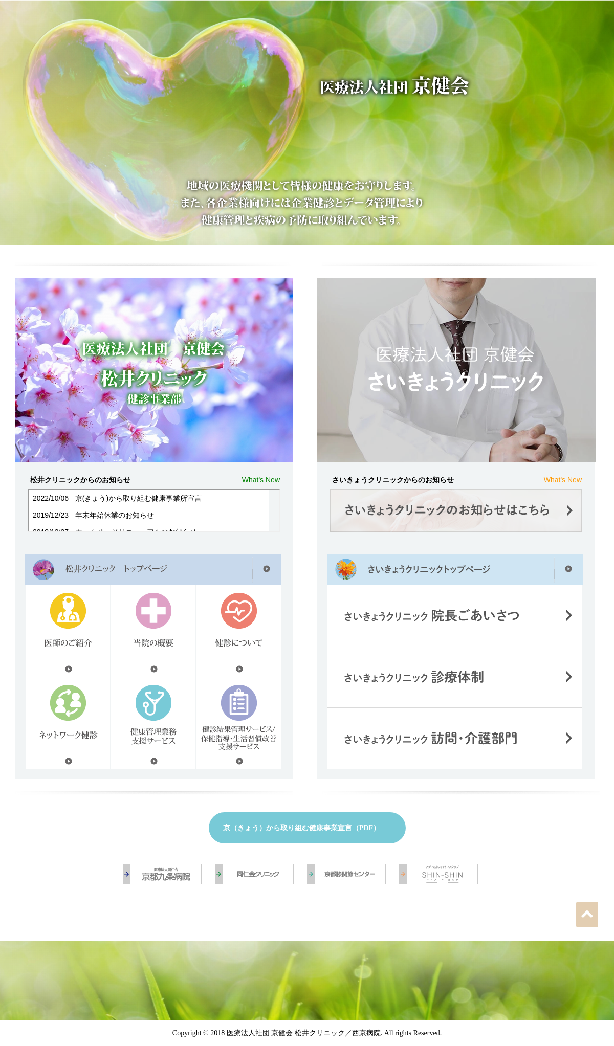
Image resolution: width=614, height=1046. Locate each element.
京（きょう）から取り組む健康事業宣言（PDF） (301, 828)
